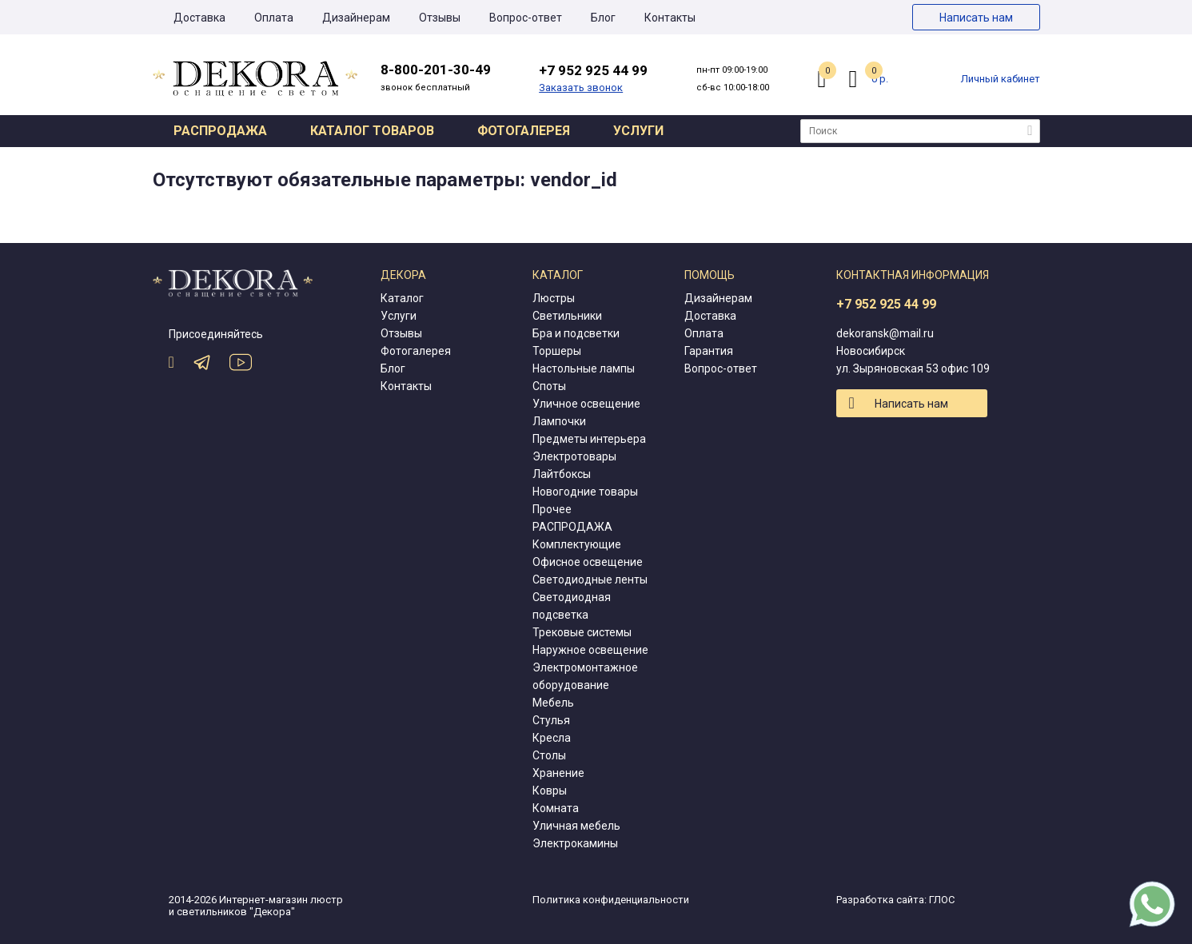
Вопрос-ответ (525, 17)
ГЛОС (942, 900)
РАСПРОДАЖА (572, 526)
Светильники (567, 315)
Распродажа (220, 130)
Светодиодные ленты (590, 579)
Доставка (199, 17)
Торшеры (556, 351)
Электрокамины (575, 843)
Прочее (552, 509)
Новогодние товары (585, 491)
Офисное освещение (587, 562)
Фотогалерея (523, 130)
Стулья (551, 720)
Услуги (638, 130)
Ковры (549, 790)
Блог (603, 17)
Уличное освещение (586, 403)
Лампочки (559, 421)
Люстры (553, 298)
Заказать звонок (581, 88)
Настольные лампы (583, 368)
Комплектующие (576, 544)
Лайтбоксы (561, 474)
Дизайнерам (356, 17)
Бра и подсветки (576, 333)
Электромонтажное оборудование (585, 676)
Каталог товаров (372, 130)
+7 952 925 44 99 (886, 304)
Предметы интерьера (589, 438)
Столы (549, 755)
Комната (555, 808)
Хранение (558, 773)
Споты (549, 386)
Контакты (670, 17)
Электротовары (574, 456)
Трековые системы (582, 632)
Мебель (553, 702)
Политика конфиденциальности (610, 900)
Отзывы (439, 17)
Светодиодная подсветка (571, 606)
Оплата (273, 17)
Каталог (402, 298)
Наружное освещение (590, 649)
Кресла (551, 737)
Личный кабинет (1000, 79)
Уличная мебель (576, 825)
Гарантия (708, 351)
